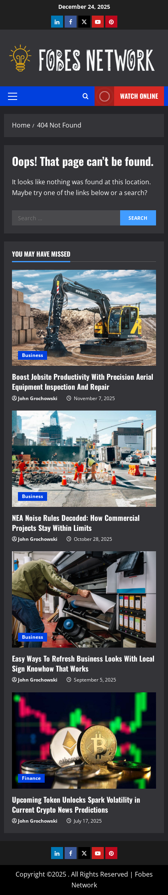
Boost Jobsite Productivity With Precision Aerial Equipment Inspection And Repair (82, 381)
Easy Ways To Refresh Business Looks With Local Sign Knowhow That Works (83, 663)
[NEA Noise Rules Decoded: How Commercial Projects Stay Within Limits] (84, 459)
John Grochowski (37, 398)
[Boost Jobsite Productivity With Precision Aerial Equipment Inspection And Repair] (84, 318)
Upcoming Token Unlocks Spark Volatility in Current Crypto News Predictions (76, 804)
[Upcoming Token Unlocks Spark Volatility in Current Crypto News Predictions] (84, 740)
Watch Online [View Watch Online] (126, 96)
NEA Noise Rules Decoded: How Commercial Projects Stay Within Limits (76, 522)
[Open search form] (86, 96)
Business (32, 355)
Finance (31, 778)
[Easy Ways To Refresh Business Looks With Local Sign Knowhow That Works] (84, 599)
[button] (12, 96)
